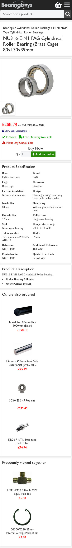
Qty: (18, 154)
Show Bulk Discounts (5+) (15, 131)
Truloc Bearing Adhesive (20, 279)
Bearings (8, 28)
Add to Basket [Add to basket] (43, 154)
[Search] (67, 14)
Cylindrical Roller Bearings (33, 28)
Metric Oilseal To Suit (18, 283)
